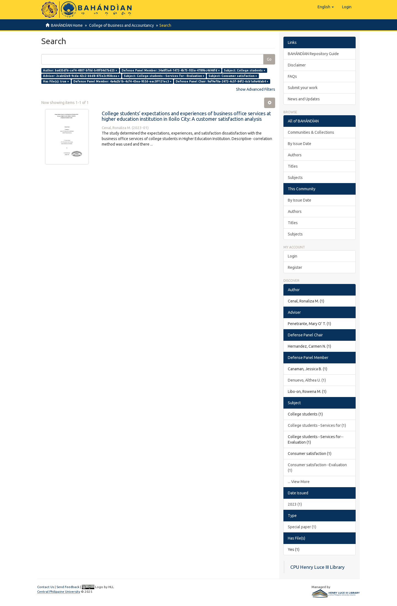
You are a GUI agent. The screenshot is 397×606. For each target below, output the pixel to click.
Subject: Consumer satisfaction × (232, 75)
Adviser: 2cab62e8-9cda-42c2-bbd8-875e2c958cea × (81, 75)
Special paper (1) (302, 527)
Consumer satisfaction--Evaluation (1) (317, 468)
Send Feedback (68, 587)
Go (269, 59)
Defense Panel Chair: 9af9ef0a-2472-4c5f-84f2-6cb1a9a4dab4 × (222, 81)
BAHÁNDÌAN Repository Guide (313, 54)
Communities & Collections (311, 132)
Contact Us (45, 587)
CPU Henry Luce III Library (317, 567)
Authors (295, 155)
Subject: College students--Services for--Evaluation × (164, 75)
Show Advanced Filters (255, 89)
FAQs (292, 76)
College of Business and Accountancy (120, 25)
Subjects (295, 177)
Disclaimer (297, 65)
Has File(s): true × (56, 81)
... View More (299, 481)
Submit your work (303, 87)
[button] (325, 7)
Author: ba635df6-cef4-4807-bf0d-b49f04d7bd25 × (80, 70)
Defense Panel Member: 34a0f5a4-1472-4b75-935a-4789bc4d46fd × (171, 70)
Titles (293, 166)
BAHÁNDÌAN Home (67, 25)
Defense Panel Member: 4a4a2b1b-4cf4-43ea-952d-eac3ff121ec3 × (122, 81)
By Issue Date (299, 143)
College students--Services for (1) (317, 425)
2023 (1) (295, 504)
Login (292, 256)
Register (295, 267)
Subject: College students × (244, 70)
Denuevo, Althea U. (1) (307, 380)
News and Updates (304, 99)
